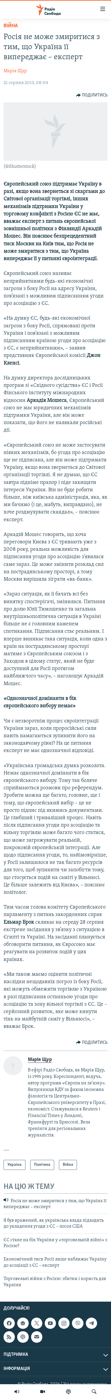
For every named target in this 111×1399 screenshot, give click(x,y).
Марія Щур (15, 71)
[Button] (92, 95)
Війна (11, 26)
